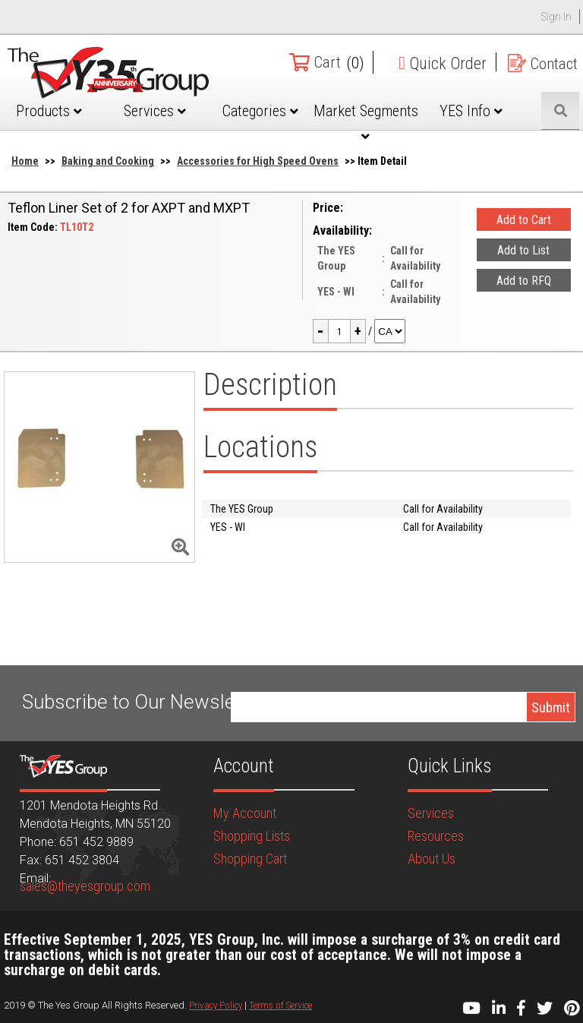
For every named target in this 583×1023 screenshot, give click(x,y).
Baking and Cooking (107, 161)
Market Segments (366, 122)
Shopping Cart (250, 859)
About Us (431, 859)
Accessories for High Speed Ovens (258, 161)
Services (155, 111)
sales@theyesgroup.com (85, 886)
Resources (436, 836)
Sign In (556, 17)
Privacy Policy (215, 1005)
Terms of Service (280, 1005)
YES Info (471, 111)
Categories (260, 111)
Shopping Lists (251, 836)
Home (25, 161)
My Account (244, 813)
